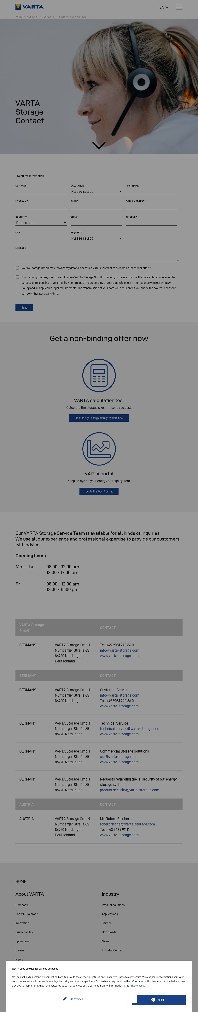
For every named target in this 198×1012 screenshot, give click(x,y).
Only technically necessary (103, 999)
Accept (162, 999)
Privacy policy (137, 985)
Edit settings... (43, 999)
